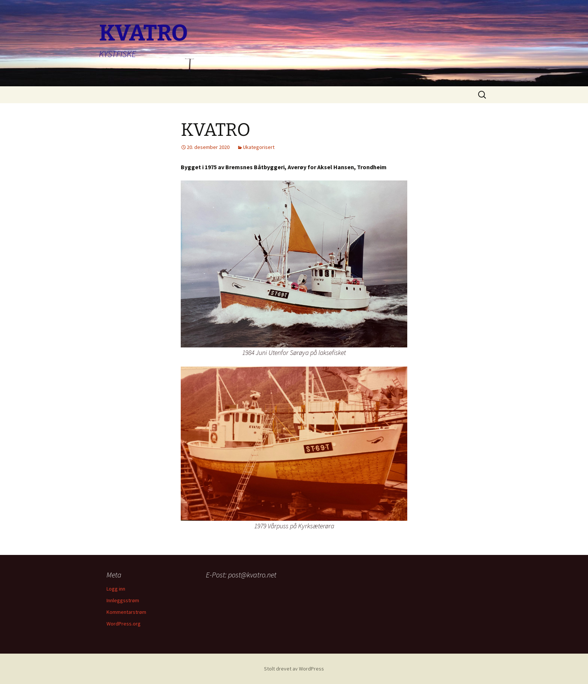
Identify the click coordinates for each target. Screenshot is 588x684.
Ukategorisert (258, 147)
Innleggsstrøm (122, 600)
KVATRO (215, 130)
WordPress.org (123, 623)
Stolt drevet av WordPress (294, 668)
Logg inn (115, 588)
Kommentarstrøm (126, 612)
